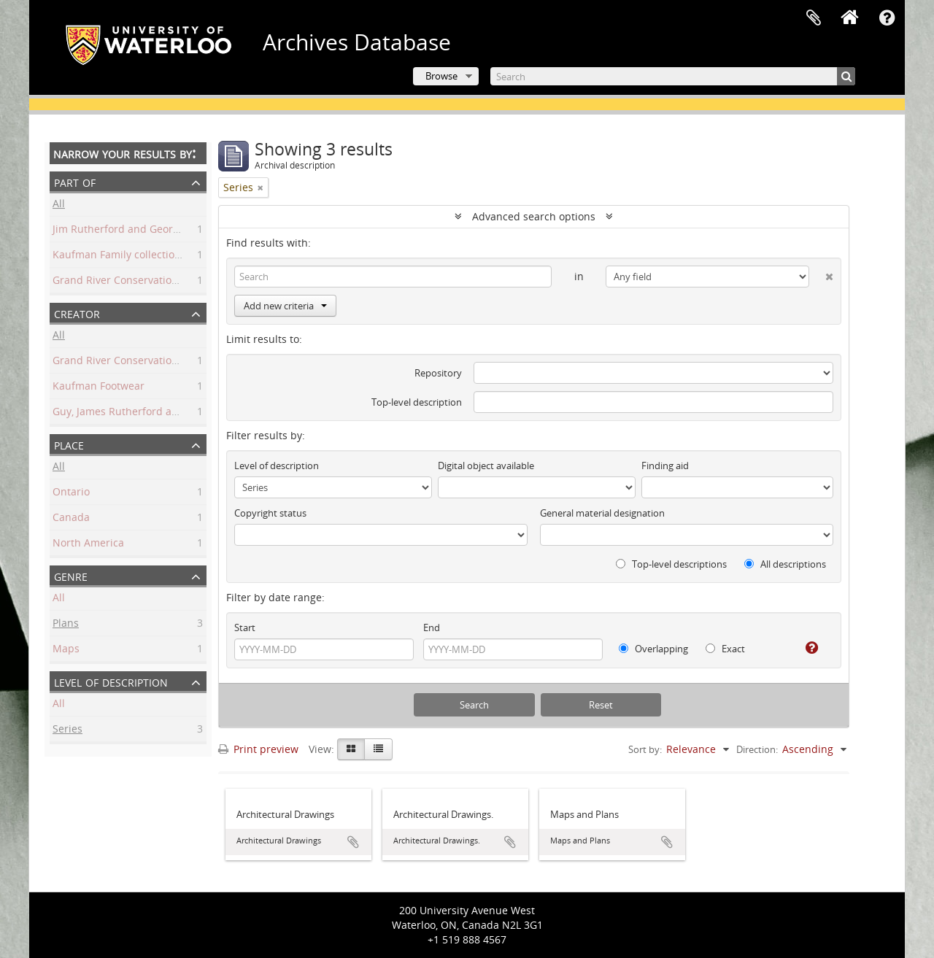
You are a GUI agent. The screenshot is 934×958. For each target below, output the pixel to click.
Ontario (71, 494)
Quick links (886, 18)
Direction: (757, 749)
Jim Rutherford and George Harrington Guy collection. (184, 231)
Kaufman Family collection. (118, 256)
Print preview (258, 749)
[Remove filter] (260, 187)
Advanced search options (533, 216)
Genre (71, 575)
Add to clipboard (353, 842)
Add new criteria (285, 305)
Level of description (111, 681)
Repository (438, 372)
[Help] (806, 648)
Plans (66, 625)
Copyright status (270, 512)
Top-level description (416, 402)
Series (67, 731)
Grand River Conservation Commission (147, 362)
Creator (77, 312)
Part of (75, 181)
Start (244, 627)
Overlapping (653, 648)
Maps (66, 650)
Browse (441, 75)
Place (69, 444)
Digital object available (486, 465)
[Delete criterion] (821, 274)
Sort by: (645, 749)
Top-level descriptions (671, 564)
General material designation (602, 512)
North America (88, 545)
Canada (71, 519)
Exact (725, 648)
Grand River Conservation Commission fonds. (163, 282)
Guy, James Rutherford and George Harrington (166, 413)
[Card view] (351, 749)
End (431, 627)
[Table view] (378, 749)
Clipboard (813, 18)
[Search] (672, 76)
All (59, 205)
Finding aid (665, 465)
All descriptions (785, 564)
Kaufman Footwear (98, 388)
